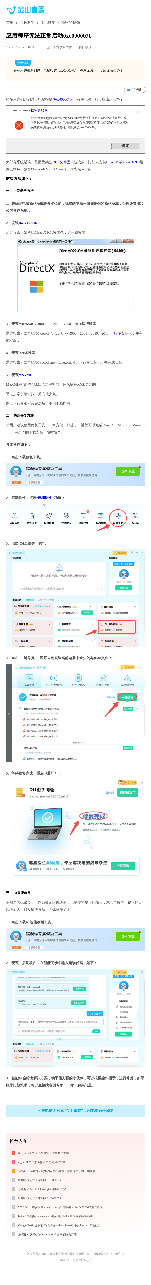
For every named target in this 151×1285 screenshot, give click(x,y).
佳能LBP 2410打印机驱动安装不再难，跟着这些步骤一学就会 (57, 1171)
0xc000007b (63, 99)
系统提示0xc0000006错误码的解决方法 (42, 1189)
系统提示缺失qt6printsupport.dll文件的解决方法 (47, 1234)
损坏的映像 (39, 110)
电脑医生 (27, 22)
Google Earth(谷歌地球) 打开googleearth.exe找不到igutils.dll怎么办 (58, 1225)
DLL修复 (47, 22)
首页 (10, 22)
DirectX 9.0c (28, 223)
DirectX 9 (130, 162)
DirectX (111, 162)
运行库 (115, 333)
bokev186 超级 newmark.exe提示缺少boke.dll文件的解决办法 (55, 1216)
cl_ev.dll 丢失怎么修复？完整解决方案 (42, 1162)
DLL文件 (59, 162)
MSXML (25, 375)
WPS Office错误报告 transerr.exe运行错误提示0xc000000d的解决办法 (60, 1207)
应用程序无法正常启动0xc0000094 (39, 1198)
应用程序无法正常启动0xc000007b (39, 1180)
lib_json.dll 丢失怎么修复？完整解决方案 (43, 1153)
